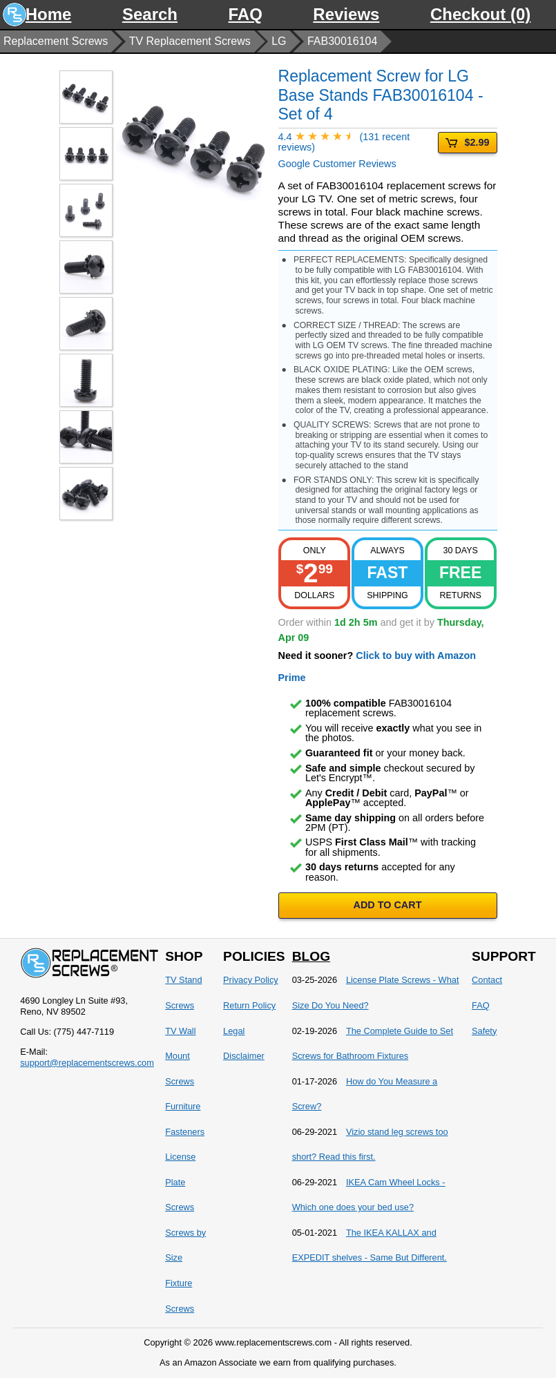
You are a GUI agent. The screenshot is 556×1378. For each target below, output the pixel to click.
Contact (487, 980)
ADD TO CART (388, 904)
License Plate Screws (180, 1181)
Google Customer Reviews (358, 150)
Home (49, 14)
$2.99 (467, 143)
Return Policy (249, 1005)
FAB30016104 (342, 41)
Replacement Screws (55, 41)
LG (278, 41)
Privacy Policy (250, 980)
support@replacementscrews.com (87, 1063)
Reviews (346, 14)
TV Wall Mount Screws (180, 1056)
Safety (484, 1031)
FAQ (245, 14)
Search (150, 14)
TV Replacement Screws (190, 41)
